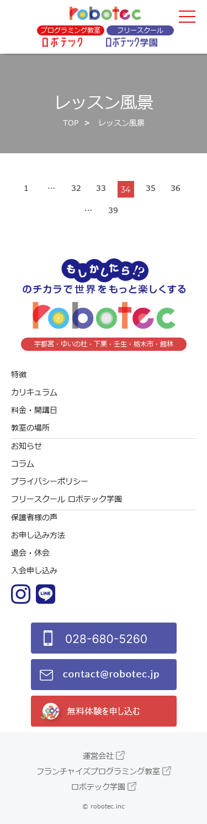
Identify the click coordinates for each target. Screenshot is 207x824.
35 (151, 188)
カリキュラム (34, 392)
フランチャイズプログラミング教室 (98, 772)
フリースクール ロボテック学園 (66, 499)
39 (113, 210)
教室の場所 (30, 428)
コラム (22, 464)
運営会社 (98, 756)
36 (176, 188)
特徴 (18, 375)
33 (101, 188)
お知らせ (26, 446)
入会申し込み (34, 571)
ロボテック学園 (98, 787)
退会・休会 (30, 553)
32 (76, 188)
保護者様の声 (34, 518)
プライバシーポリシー (49, 482)
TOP (70, 123)
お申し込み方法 (38, 535)
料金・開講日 (34, 410)
